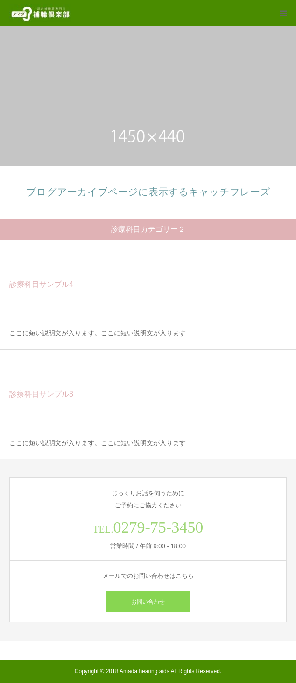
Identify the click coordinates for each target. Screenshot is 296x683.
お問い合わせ (148, 601)
